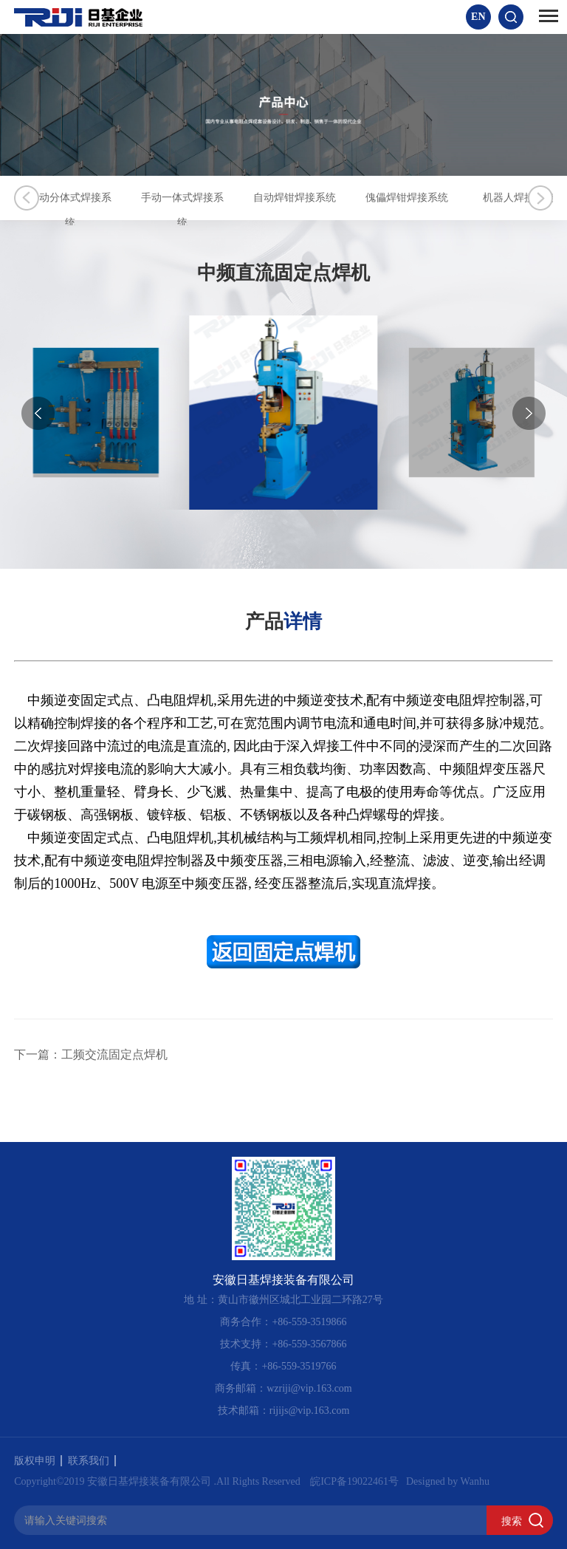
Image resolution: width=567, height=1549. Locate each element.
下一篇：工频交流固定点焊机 (91, 1054)
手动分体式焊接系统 (84, 197)
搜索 (511, 1520)
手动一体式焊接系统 (224, 197)
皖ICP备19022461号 (354, 1480)
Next (540, 198)
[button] (529, 413)
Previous (26, 198)
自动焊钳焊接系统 (364, 197)
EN (478, 16)
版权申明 (38, 1460)
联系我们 (92, 1460)
